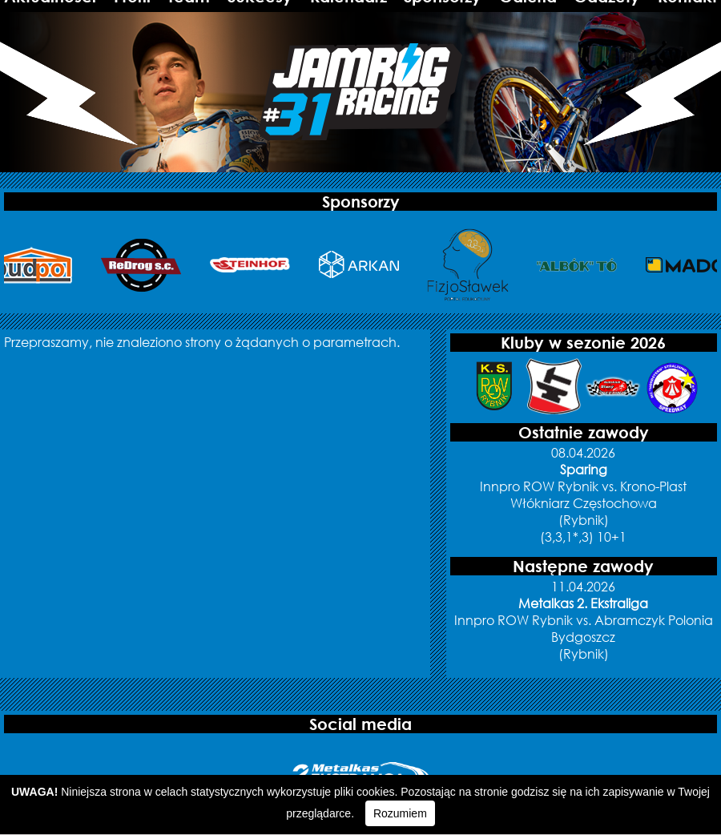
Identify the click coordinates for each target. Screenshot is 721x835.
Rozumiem (400, 813)
